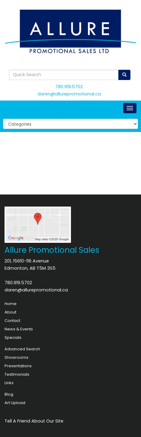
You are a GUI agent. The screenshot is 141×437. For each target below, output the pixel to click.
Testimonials (17, 374)
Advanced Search (22, 349)
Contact (12, 320)
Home (11, 304)
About (10, 312)
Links (9, 383)
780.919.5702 (69, 87)
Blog (9, 394)
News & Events (19, 329)
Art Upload (15, 403)
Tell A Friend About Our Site (34, 421)
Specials (13, 337)
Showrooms (16, 357)
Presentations (18, 366)
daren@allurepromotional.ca (69, 94)
